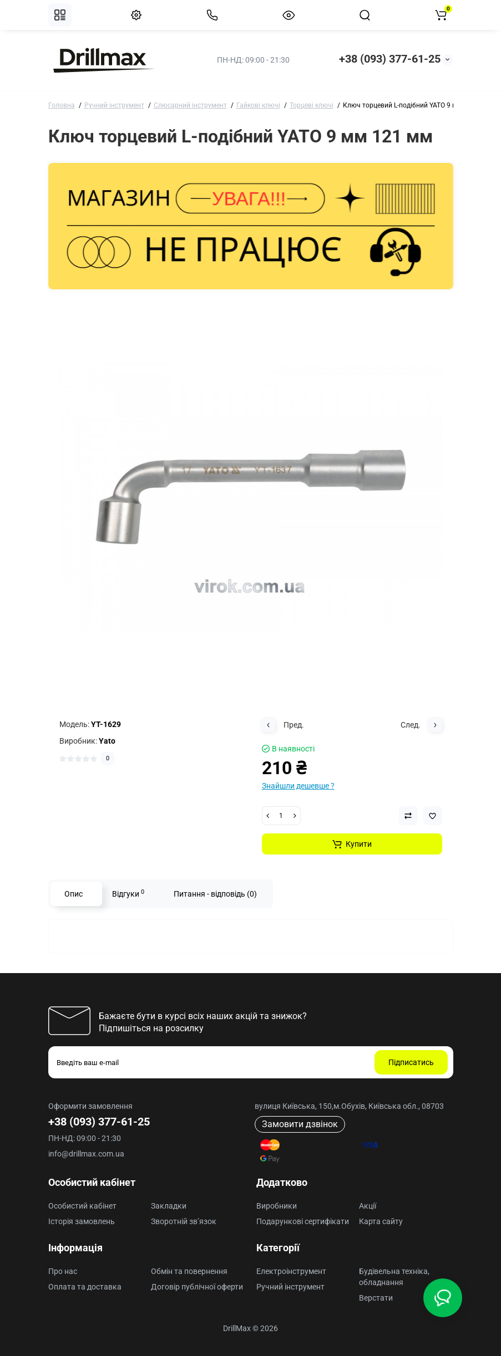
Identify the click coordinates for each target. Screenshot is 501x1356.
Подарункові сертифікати (302, 1221)
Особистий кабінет (82, 1205)
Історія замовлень (81, 1221)
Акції (367, 1205)
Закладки (168, 1205)
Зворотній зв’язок (183, 1221)
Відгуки (128, 893)
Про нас (62, 1271)
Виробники (276, 1205)
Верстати (376, 1297)
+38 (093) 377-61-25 (390, 58)
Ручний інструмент (290, 1286)
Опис (73, 893)
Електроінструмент (291, 1271)
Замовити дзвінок (300, 1124)
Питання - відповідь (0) (215, 893)
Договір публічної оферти (197, 1286)
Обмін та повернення (189, 1271)
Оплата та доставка (85, 1286)
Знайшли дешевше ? (298, 785)
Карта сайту (381, 1221)
